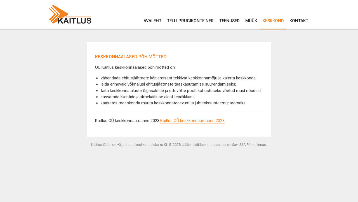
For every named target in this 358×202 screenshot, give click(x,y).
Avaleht (152, 20)
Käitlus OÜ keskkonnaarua (184, 120)
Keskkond (273, 20)
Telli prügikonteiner (190, 20)
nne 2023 (216, 120)
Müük (251, 20)
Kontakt (298, 20)
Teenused (229, 20)
